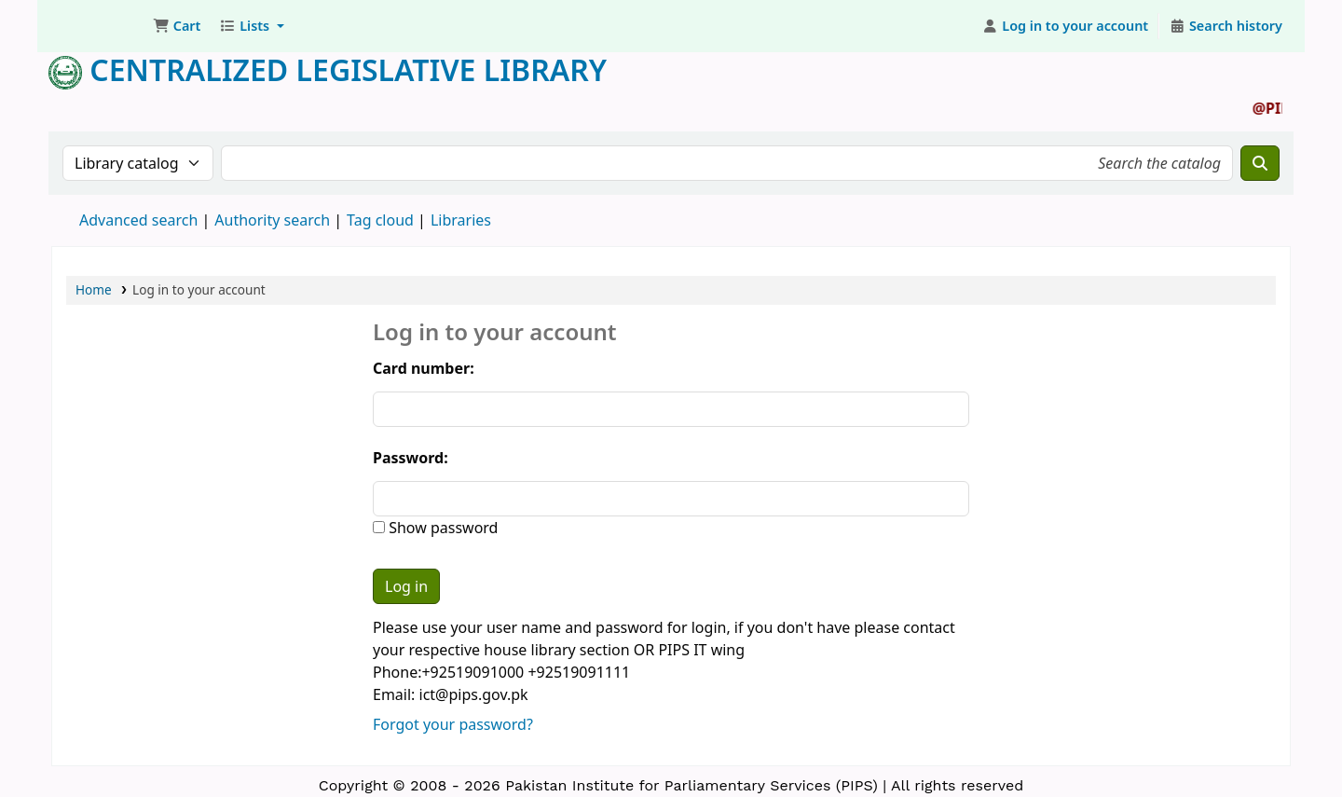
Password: (410, 457)
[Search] (1260, 163)
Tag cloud (380, 220)
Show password (441, 527)
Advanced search (138, 220)
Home (93, 289)
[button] (176, 26)
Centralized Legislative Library (327, 69)
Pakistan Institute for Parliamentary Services (98, 26)
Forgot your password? (453, 724)
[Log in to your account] (1066, 26)
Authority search (272, 220)
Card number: (423, 368)
